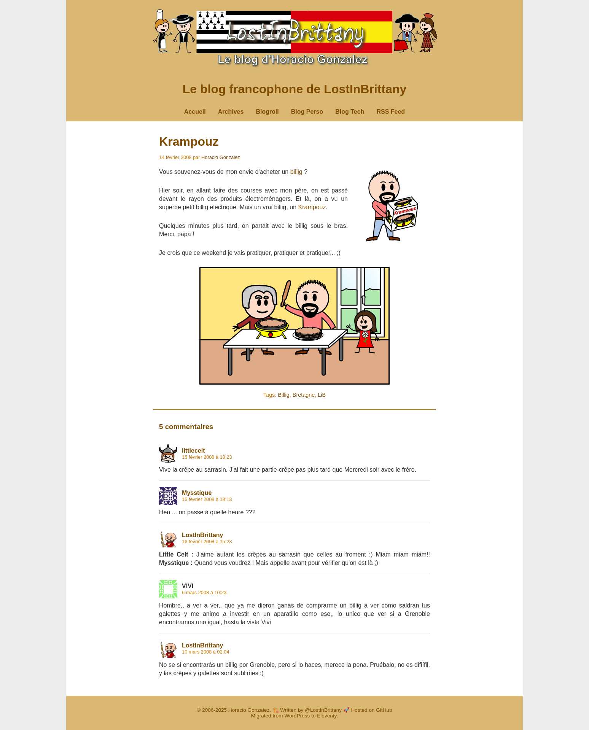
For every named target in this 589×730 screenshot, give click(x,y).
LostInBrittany (202, 535)
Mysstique (197, 493)
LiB (322, 395)
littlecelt (193, 450)
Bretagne (304, 395)
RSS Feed (390, 111)
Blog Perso (307, 111)
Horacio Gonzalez (220, 157)
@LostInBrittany (323, 710)
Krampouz (188, 141)
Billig (283, 395)
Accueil (195, 111)
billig (296, 172)
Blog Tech (349, 111)
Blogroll (267, 111)
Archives (231, 111)
